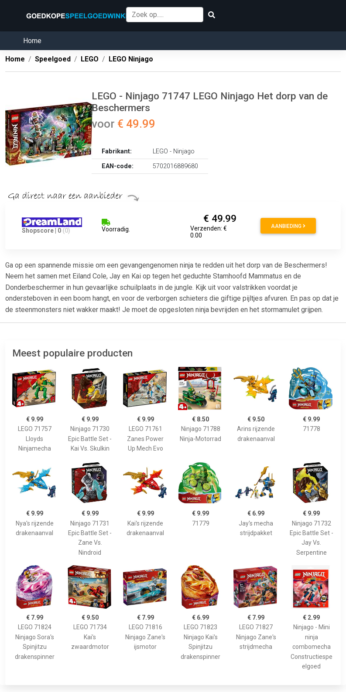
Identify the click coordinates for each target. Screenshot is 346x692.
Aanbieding (288, 226)
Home (32, 41)
